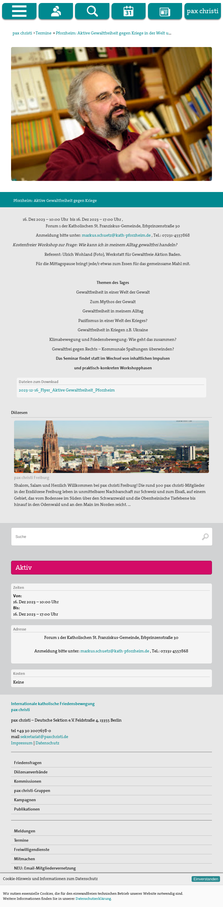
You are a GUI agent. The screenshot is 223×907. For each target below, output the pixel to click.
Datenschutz (47, 743)
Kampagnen (25, 799)
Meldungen (24, 831)
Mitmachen (24, 858)
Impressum (22, 743)
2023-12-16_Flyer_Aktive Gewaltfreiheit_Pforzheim (67, 390)
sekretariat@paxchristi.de (44, 736)
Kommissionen (27, 781)
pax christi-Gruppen (32, 790)
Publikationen (27, 809)
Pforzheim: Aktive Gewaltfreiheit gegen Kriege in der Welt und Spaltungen (126, 33)
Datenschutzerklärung (93, 898)
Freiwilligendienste (31, 849)
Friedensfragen (28, 762)
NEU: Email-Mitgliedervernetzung (45, 868)
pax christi (22, 33)
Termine (43, 33)
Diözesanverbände (31, 772)
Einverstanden (205, 879)
